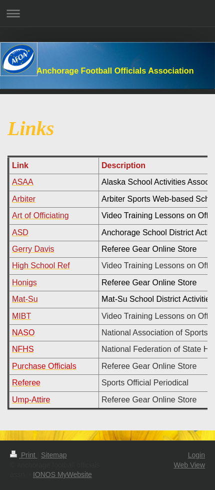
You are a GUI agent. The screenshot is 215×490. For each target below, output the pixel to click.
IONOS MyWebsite (62, 474)
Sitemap (53, 455)
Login (196, 455)
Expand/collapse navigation (107, 13)
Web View (189, 465)
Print (24, 455)
